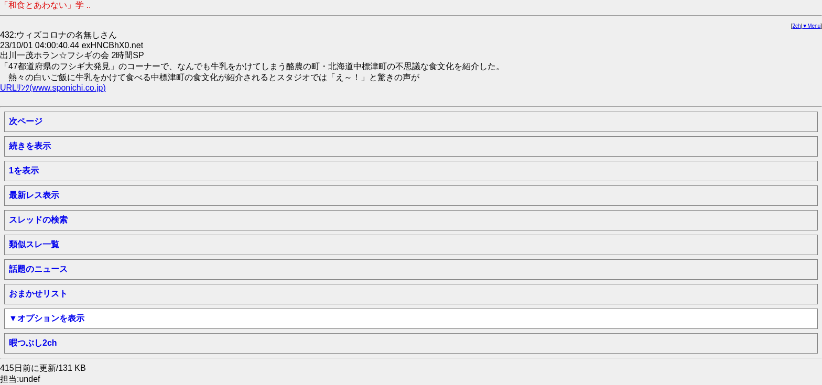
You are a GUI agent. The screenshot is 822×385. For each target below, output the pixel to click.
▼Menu (811, 26)
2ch (797, 26)
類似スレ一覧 (34, 244)
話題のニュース (38, 269)
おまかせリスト (38, 293)
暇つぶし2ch (33, 342)
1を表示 (24, 170)
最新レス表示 (34, 195)
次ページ (25, 121)
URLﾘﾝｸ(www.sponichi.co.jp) (53, 87)
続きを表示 (30, 145)
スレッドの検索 (38, 219)
